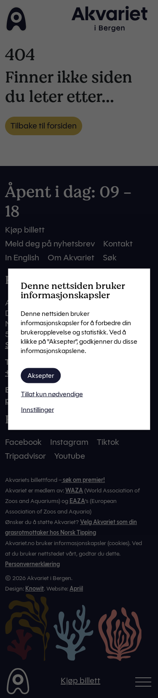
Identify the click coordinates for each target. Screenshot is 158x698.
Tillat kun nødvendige (52, 394)
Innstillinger (37, 409)
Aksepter (40, 375)
